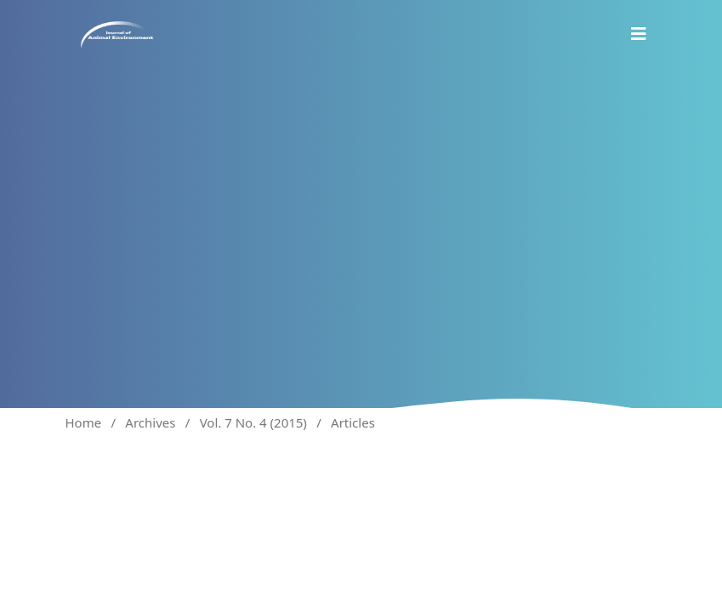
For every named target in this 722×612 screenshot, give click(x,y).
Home (83, 422)
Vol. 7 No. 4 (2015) (253, 422)
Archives (150, 422)
